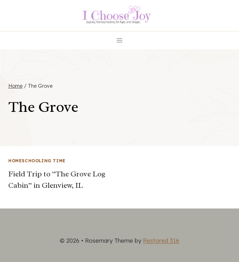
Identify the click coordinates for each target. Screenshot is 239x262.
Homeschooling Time (37, 160)
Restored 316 (161, 240)
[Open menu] (119, 40)
